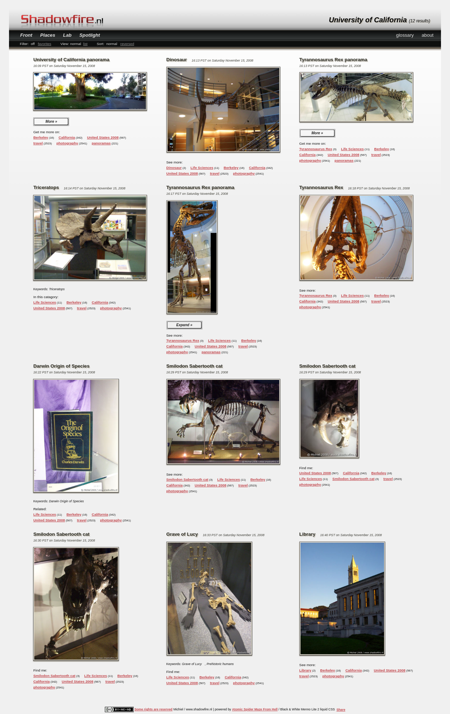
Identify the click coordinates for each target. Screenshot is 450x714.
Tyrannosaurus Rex (315, 149)
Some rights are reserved (153, 709)
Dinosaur (174, 168)
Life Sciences (202, 168)
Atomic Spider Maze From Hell (255, 709)
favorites (44, 44)
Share (341, 709)
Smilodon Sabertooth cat (187, 479)
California (67, 137)
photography (67, 143)
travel (38, 143)
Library (305, 670)
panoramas (101, 143)
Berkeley (40, 137)
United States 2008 (103, 137)
